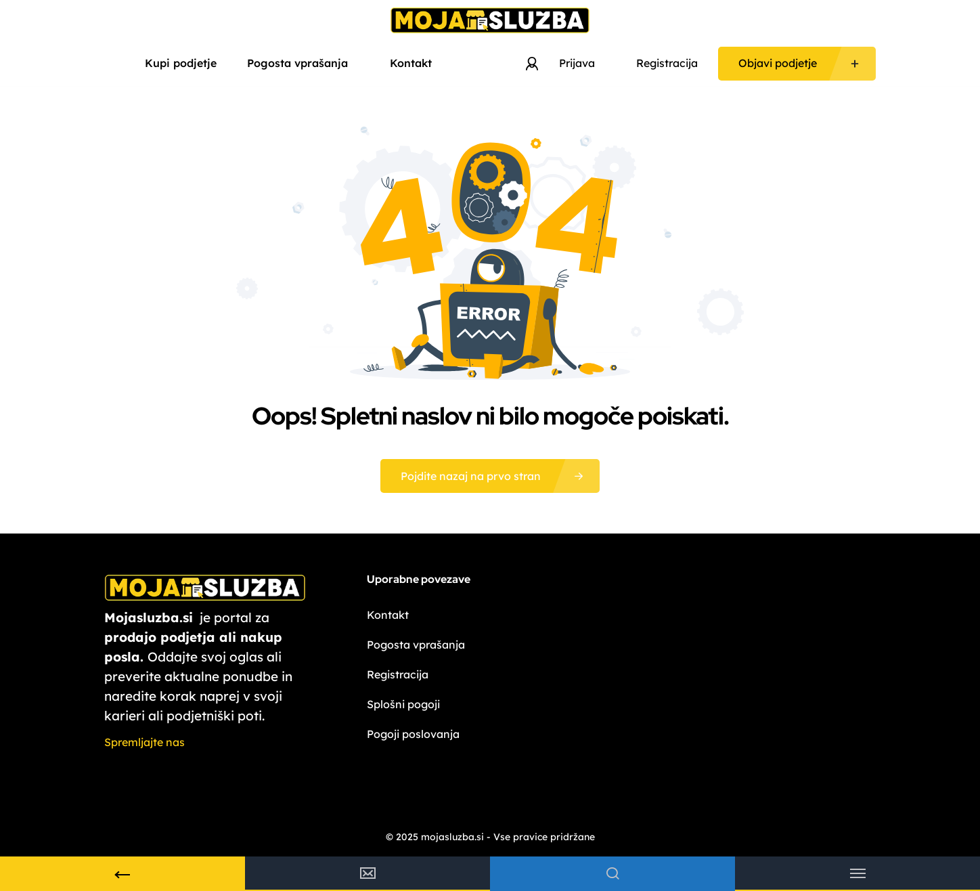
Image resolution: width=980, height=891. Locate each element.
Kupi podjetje (181, 63)
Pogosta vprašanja (303, 63)
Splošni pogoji (403, 704)
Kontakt (411, 63)
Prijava (577, 63)
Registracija (667, 63)
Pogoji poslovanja (413, 734)
